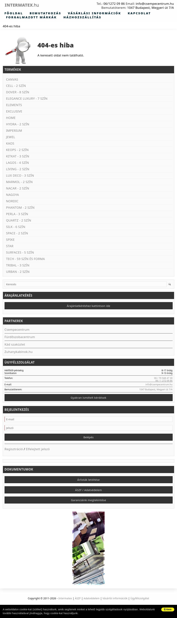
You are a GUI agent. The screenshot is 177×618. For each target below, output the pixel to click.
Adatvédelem (92, 604)
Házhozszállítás (19, 17)
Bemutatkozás (33, 13)
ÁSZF (78, 604)
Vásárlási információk (70, 13)
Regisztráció (14, 452)
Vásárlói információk (115, 604)
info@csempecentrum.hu (155, 3)
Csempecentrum (17, 331)
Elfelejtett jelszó (38, 452)
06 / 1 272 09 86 (163, 381)
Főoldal (10, 13)
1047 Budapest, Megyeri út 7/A (150, 7)
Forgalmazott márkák (136, 13)
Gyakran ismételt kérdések (88, 399)
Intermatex (30, 5)
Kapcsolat (104, 13)
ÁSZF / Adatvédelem (88, 494)
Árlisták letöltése (88, 483)
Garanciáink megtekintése (88, 505)
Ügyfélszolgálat (139, 604)
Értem (168, 609)
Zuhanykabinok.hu (19, 353)
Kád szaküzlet (15, 345)
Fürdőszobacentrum (20, 338)
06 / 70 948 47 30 (163, 379)
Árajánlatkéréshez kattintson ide (88, 306)
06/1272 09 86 (114, 3)
